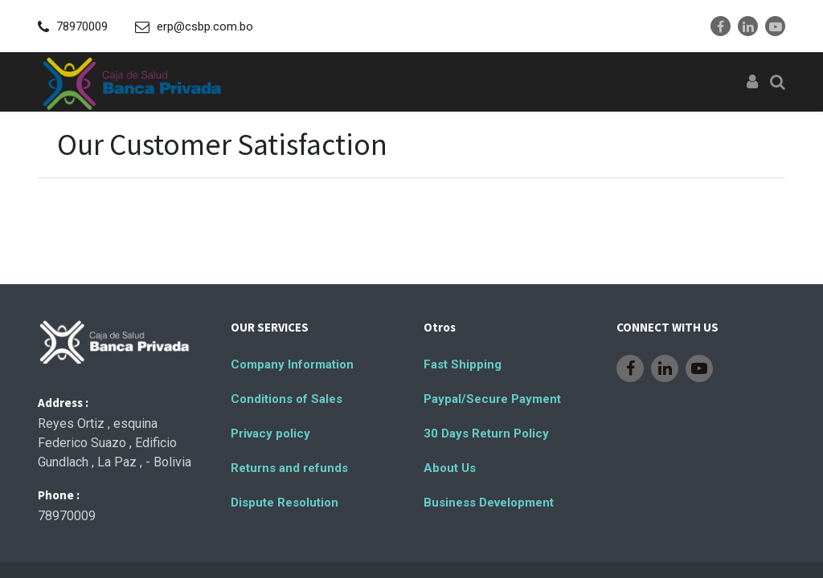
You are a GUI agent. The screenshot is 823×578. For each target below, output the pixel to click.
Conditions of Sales (286, 399)
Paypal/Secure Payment (492, 399)
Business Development (489, 502)
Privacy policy (270, 433)
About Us (450, 468)
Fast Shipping (463, 364)
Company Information (292, 364)
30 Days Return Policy (486, 433)
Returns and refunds (289, 468)
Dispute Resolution (284, 502)
